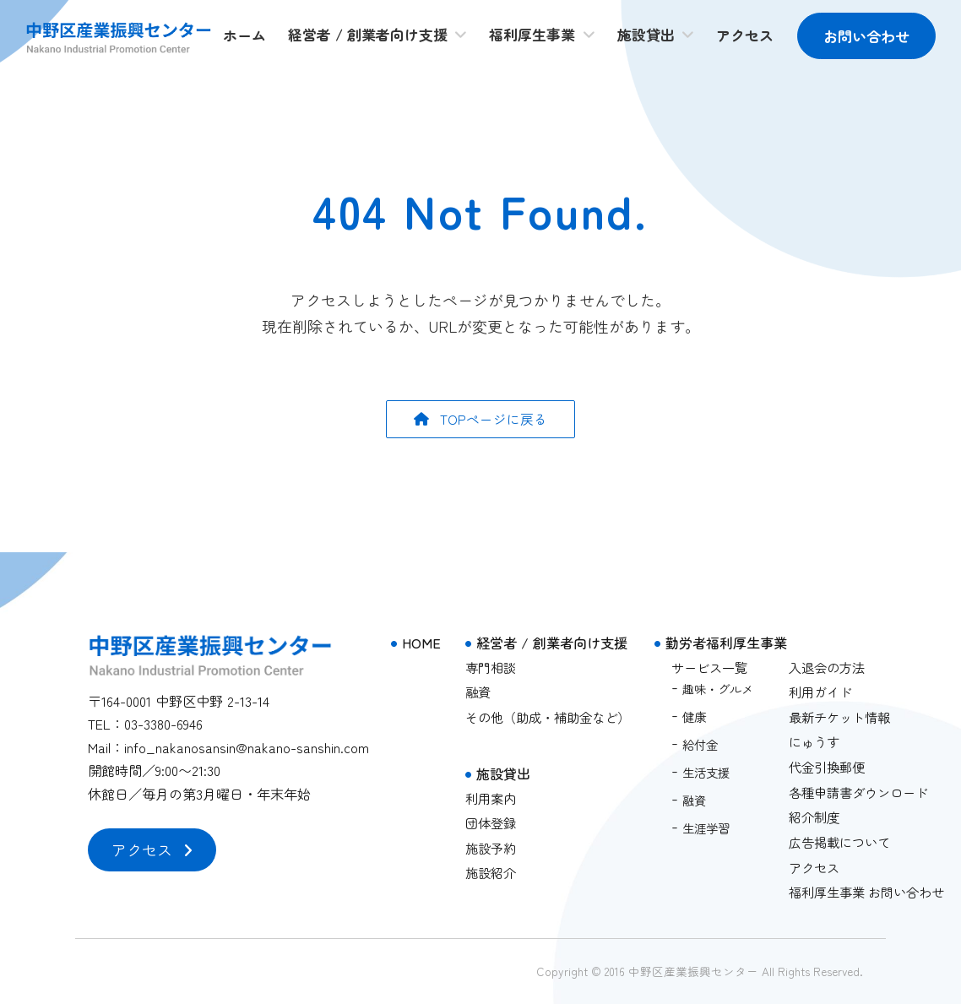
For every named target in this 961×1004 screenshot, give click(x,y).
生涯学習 (706, 829)
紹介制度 (814, 817)
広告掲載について (839, 842)
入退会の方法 (827, 667)
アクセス (814, 867)
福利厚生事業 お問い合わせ (866, 891)
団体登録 (490, 822)
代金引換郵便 (827, 766)
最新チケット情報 (839, 717)
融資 (478, 691)
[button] (480, 419)
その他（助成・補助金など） (547, 717)
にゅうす (814, 742)
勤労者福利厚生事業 (726, 642)
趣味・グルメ (717, 688)
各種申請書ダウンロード (858, 792)
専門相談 (490, 667)
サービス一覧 (709, 667)
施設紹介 (490, 873)
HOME (421, 642)
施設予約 (490, 847)
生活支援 (706, 772)
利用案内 (490, 798)
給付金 (700, 744)
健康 (694, 716)
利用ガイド (820, 691)
